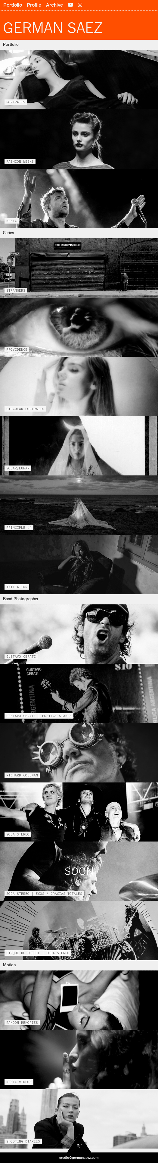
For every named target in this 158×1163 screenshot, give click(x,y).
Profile (34, 5)
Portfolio (12, 5)
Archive (54, 5)
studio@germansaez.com (79, 1157)
